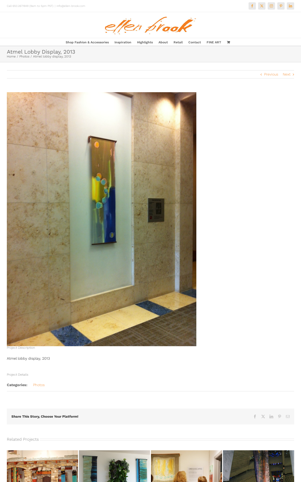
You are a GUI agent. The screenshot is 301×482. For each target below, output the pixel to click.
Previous (271, 74)
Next (287, 74)
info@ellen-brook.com (71, 6)
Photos (39, 385)
